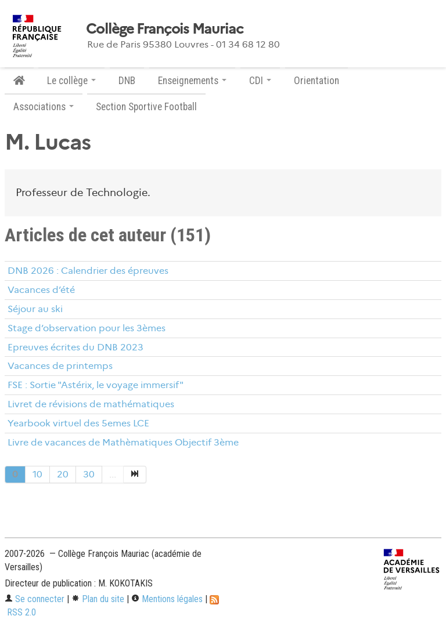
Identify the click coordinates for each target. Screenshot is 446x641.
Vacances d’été (41, 289)
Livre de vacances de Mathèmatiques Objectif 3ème (123, 442)
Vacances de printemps (60, 365)
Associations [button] (43, 107)
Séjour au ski (35, 308)
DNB (126, 80)
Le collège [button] (71, 80)
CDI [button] (260, 80)
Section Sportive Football (146, 107)
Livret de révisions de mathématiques (91, 404)
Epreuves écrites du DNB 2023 (75, 347)
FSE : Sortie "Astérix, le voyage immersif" (96, 384)
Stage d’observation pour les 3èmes (87, 328)
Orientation (316, 80)
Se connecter (34, 598)
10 (37, 474)
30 (89, 474)
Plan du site (97, 598)
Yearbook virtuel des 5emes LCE (78, 423)
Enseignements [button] (192, 80)
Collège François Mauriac (164, 29)
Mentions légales (167, 598)
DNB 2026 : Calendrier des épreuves (88, 270)
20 (63, 474)
